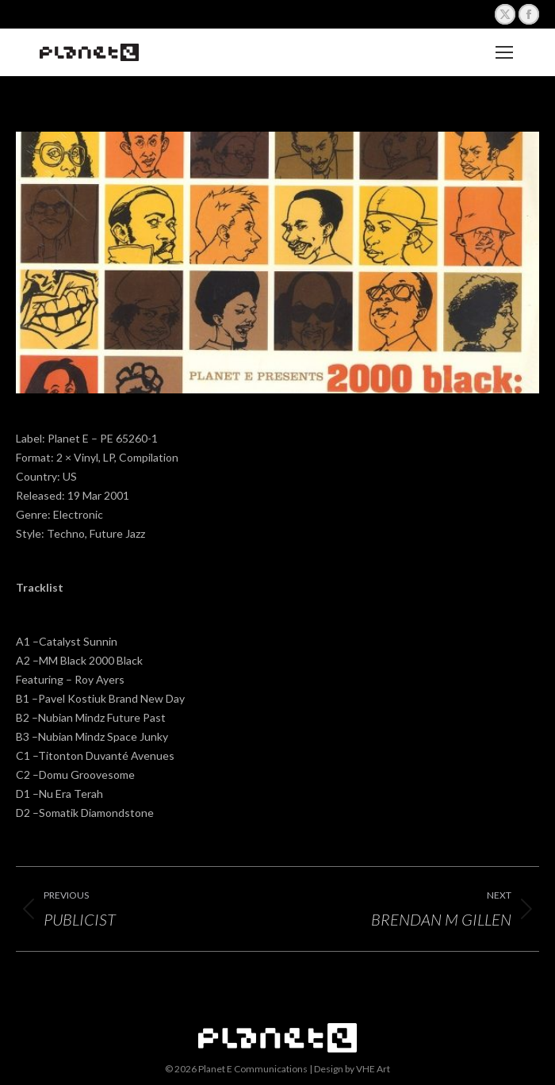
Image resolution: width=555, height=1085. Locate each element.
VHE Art (373, 1069)
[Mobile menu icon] (504, 52)
